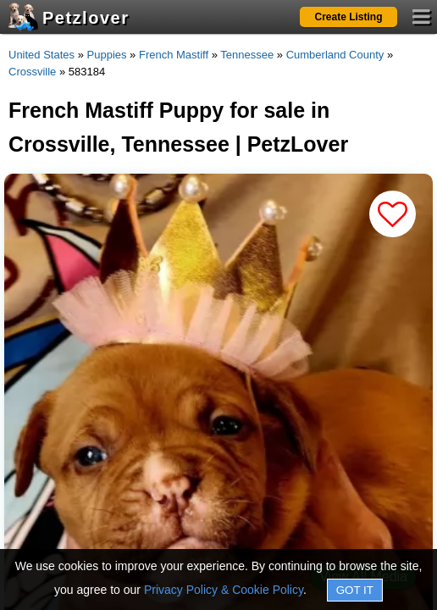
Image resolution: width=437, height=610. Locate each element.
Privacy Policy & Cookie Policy (223, 589)
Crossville (32, 71)
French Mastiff (173, 54)
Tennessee (247, 54)
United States (41, 54)
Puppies (107, 54)
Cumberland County (335, 54)
